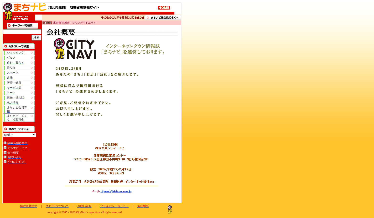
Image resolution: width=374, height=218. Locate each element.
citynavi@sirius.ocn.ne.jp (116, 191)
